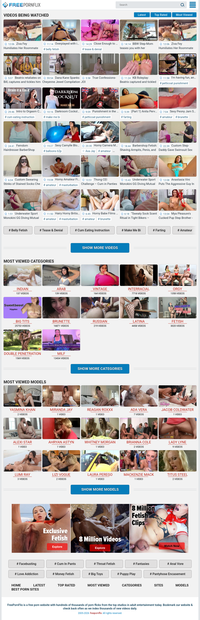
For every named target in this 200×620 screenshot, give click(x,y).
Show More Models (100, 489)
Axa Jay (90, 151)
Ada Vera (139, 398)
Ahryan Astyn (61, 431)
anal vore (176, 564)
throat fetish (105, 564)
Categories (132, 585)
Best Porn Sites (25, 589)
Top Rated (160, 14)
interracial (139, 278)
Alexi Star (22, 431)
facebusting (27, 564)
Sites (158, 585)
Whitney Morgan (100, 431)
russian (100, 310)
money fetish (64, 574)
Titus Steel (177, 463)
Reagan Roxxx (100, 398)
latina (139, 310)
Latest (142, 14)
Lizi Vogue (61, 463)
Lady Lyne (177, 431)
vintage (100, 278)
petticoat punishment (175, 83)
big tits (22, 310)
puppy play (127, 574)
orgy (177, 278)
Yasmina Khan (22, 398)
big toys (96, 574)
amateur (167, 117)
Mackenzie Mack (139, 463)
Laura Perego (100, 463)
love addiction (27, 574)
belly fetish (52, 49)
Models (182, 585)
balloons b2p (53, 151)
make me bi (52, 117)
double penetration (22, 342)
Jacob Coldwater (177, 398)
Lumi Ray (22, 463)
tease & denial (93, 49)
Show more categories (100, 368)
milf (61, 342)
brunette (182, 117)
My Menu (192, 4)
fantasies (142, 564)
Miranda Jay (61, 398)
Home (21, 3)
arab (61, 278)
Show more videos (100, 247)
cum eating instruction (20, 117)
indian (22, 278)
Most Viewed (184, 14)
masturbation (69, 185)
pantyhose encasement (168, 574)
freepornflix (96, 613)
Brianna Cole (139, 431)
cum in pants (66, 564)
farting (127, 117)
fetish (177, 310)
